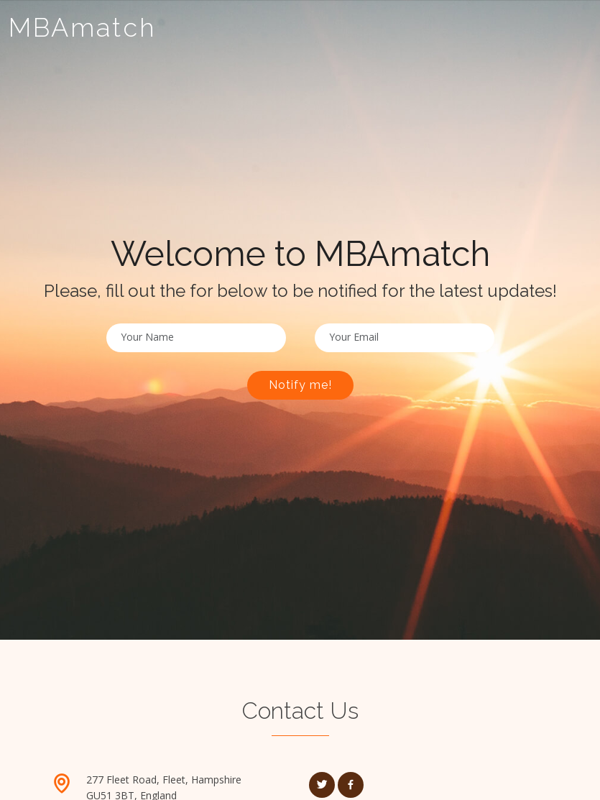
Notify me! (300, 385)
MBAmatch (83, 27)
